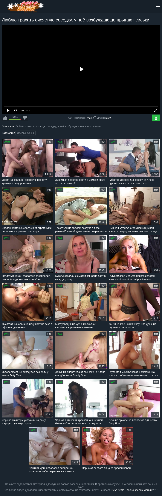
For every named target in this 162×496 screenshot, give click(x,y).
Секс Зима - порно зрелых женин (131, 490)
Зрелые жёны (25, 133)
